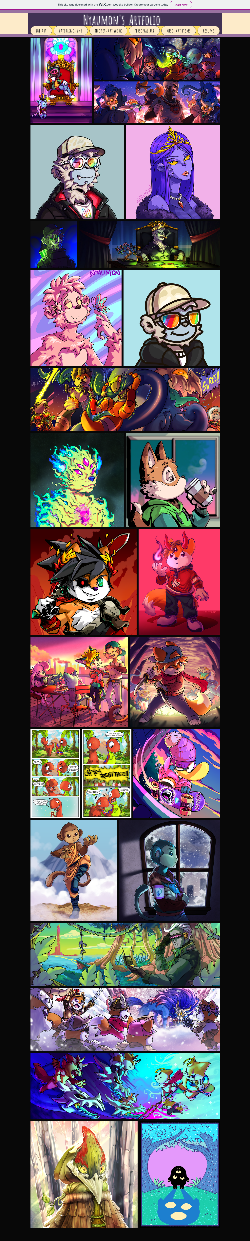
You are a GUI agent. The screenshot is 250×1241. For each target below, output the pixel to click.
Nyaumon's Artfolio (121, 19)
